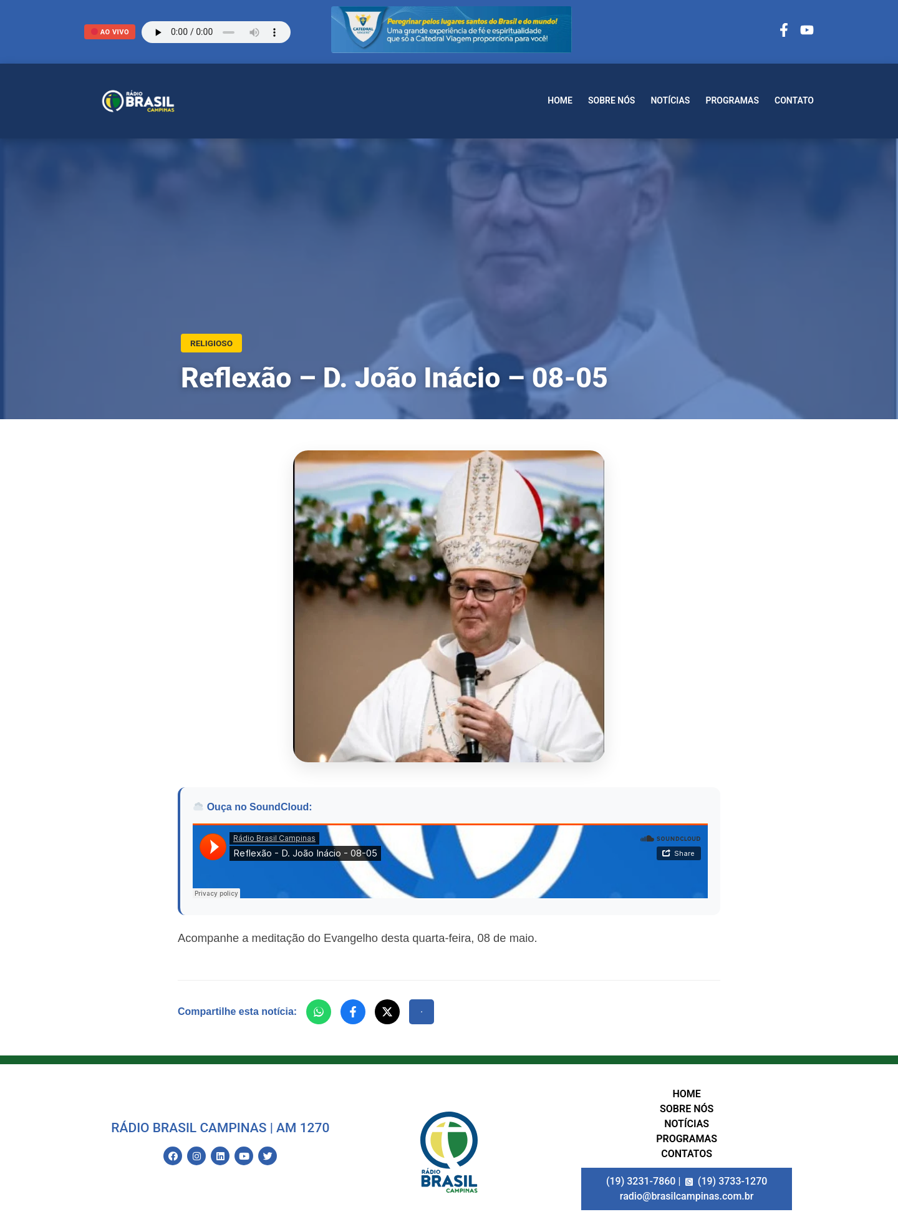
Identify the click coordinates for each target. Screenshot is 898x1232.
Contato (794, 100)
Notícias (670, 100)
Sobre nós (611, 100)
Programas (732, 100)
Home (560, 100)
